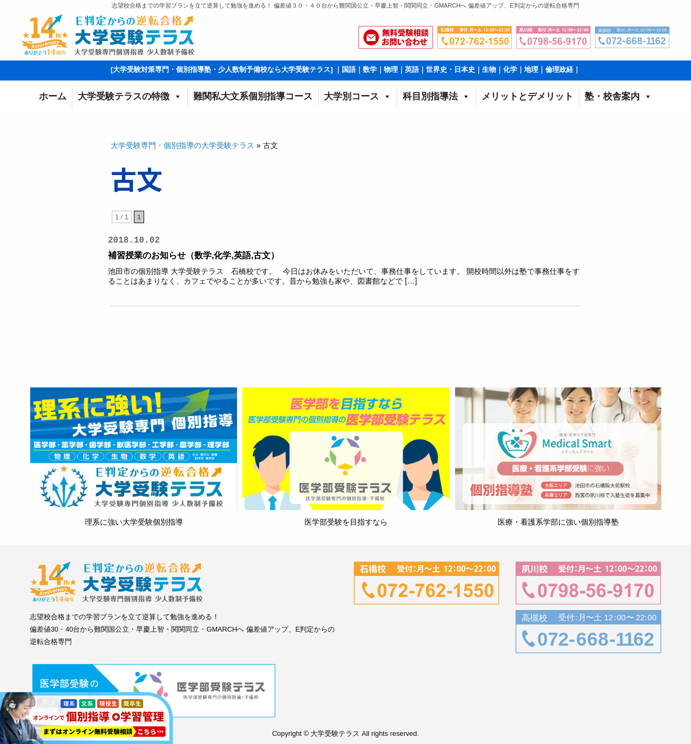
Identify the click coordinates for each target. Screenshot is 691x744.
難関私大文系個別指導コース (253, 96)
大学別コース (357, 97)
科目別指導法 (436, 97)
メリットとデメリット (527, 96)
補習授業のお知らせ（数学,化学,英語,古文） (193, 255)
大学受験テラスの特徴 (130, 97)
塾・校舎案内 (618, 97)
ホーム (52, 96)
